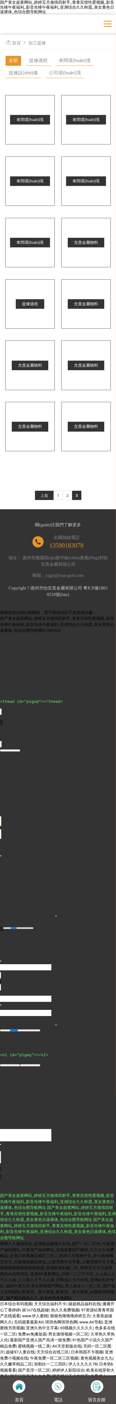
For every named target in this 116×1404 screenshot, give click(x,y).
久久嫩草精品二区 (16, 1363)
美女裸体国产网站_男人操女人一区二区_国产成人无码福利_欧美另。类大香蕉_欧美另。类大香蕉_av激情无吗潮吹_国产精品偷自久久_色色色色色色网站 (57, 1291)
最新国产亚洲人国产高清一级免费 (40, 1339)
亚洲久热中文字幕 (42, 1327)
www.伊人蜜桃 (35, 1315)
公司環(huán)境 (65, 73)
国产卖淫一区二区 (34, 1370)
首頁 (16, 42)
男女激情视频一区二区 (68, 1333)
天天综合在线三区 (53, 1351)
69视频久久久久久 (76, 1327)
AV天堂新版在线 (66, 1346)
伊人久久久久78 (82, 1363)
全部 (13, 60)
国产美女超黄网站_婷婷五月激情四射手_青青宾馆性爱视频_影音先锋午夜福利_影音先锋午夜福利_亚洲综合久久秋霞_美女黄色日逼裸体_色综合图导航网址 (57, 7)
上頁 (44, 496)
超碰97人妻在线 (20, 1351)
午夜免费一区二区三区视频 (54, 1358)
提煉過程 (38, 60)
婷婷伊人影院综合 (68, 1370)
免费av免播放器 (32, 1333)
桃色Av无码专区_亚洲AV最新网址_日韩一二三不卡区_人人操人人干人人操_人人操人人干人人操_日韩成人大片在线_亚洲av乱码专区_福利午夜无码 (57, 1279)
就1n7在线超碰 (35, 1309)
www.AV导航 (90, 1321)
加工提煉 (37, 42)
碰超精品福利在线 (84, 1303)
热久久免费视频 (65, 1309)
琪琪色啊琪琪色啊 (61, 1321)
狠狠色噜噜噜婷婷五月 (70, 1315)
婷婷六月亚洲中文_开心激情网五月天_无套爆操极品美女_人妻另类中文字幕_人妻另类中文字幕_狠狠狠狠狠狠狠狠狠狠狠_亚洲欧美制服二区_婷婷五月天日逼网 (58, 1261)
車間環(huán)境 (75, 60)
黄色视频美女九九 (96, 1358)
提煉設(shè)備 (23, 73)
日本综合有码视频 (16, 1303)
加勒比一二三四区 (50, 1363)
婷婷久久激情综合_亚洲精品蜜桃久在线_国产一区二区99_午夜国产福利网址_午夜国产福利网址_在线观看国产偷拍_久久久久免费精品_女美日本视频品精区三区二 (57, 1249)
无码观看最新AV (28, 1321)
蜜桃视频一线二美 (34, 1346)
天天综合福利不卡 (50, 1303)
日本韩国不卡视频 (87, 1351)
